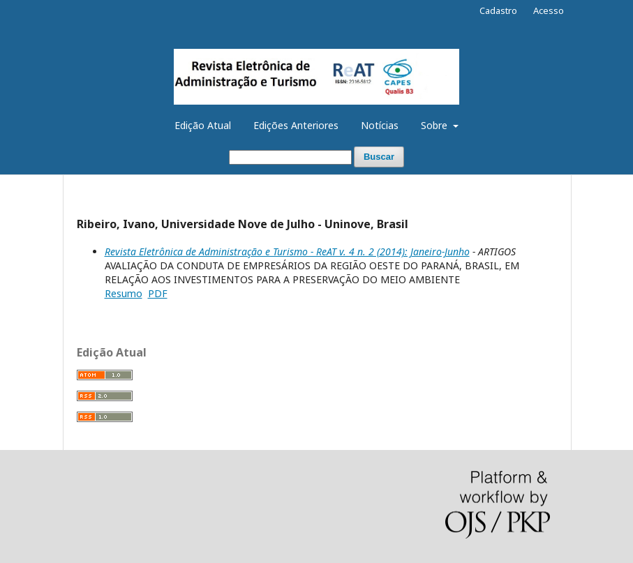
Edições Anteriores (295, 125)
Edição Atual (202, 125)
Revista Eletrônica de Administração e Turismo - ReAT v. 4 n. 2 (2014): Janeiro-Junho (287, 251)
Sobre (435, 125)
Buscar (379, 156)
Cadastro (498, 10)
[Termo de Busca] (290, 157)
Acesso (548, 10)
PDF (157, 293)
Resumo (123, 293)
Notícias (380, 125)
